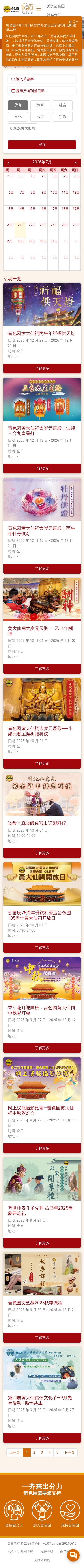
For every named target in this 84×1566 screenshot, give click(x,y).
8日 (33, 192)
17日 (54, 208)
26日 (76, 225)
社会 (62, 105)
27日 (10, 241)
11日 (65, 192)
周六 (64, 170)
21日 (21, 225)
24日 (54, 225)
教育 (40, 105)
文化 (18, 117)
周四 (42, 170)
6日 (11, 192)
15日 (32, 208)
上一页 (14, 1452)
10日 (54, 192)
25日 (65, 225)
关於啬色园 (56, 6)
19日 (76, 208)
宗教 (62, 117)
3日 (55, 176)
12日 (76, 192)
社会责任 (54, 15)
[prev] (8, 163)
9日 (44, 192)
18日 (65, 208)
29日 (10, 176)
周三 (31, 170)
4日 (66, 176)
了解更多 (42, 368)
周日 (75, 170)
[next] (76, 163)
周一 (9, 170)
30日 (21, 176)
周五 (53, 170)
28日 (21, 241)
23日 (43, 225)
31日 (54, 241)
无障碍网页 (42, 1560)
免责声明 (47, 1552)
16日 (43, 208)
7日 (22, 192)
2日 (44, 176)
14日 (21, 208)
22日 (32, 225)
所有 (18, 105)
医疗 (40, 117)
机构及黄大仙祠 (22, 128)
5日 (77, 176)
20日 (10, 225)
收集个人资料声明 (20, 1552)
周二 (20, 170)
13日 (10, 208)
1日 (33, 176)
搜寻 (42, 144)
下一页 (69, 1452)
